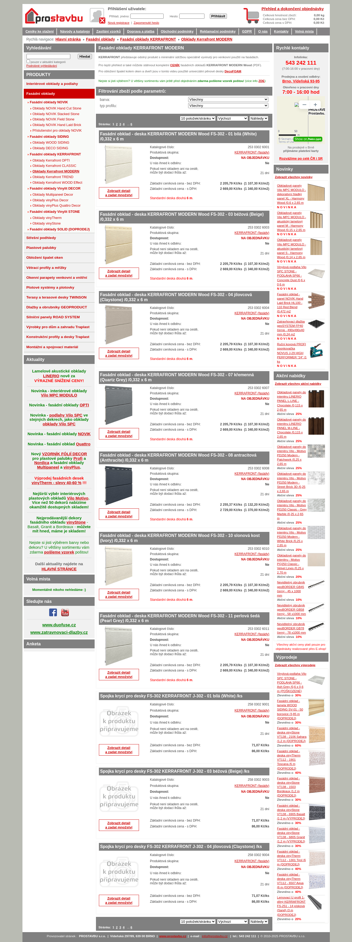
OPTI (84, 405)
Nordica (41, 462)
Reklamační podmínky (218, 31)
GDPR (247, 31)
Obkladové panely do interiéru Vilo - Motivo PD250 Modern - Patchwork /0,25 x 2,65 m (291, 455)
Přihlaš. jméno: (119, 16)
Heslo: (174, 16)
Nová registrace (119, 22)
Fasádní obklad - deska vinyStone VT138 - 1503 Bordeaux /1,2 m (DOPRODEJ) (288, 787)
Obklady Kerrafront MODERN (206, 39)
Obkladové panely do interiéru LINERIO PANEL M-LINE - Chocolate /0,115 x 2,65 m (291, 428)
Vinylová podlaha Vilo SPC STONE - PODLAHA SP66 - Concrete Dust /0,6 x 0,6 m (292, 275)
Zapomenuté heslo (146, 22)
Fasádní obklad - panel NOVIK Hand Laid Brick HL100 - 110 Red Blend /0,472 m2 (290, 303)
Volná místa (304, 31)
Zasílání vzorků (108, 31)
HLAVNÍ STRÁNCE (58, 569)
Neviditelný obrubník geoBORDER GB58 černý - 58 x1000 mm (291, 609)
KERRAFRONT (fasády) (252, 152)
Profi (78, 458)
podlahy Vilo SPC (66, 415)
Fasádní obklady (100, 39)
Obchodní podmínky (177, 31)
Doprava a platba (140, 31)
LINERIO (51, 376)
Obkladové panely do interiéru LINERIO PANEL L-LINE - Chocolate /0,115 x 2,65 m (291, 401)
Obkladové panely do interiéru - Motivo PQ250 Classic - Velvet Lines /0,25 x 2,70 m (291, 564)
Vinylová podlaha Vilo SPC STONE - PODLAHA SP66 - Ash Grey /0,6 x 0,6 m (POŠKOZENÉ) (292, 682)
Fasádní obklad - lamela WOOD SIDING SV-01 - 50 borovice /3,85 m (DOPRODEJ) (290, 709)
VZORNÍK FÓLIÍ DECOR (64, 454)
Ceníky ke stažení (40, 31)
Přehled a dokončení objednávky (293, 8)
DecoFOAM (233, 71)
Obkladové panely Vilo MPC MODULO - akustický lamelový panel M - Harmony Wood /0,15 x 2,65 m (291, 221)
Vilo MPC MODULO (59, 395)
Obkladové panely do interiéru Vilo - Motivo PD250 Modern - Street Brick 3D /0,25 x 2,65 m (291, 482)
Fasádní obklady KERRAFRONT (148, 39)
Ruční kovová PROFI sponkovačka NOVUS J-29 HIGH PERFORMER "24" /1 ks (292, 353)
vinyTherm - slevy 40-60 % (56, 482)
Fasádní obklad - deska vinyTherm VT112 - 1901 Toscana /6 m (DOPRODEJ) (289, 759)
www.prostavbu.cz (172, 936)
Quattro (83, 444)
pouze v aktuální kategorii (48, 62)
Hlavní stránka (68, 39)
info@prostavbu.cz (215, 936)
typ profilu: (108, 106)
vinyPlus (72, 467)
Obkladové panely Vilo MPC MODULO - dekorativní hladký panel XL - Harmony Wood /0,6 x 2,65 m (291, 194)
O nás (263, 31)
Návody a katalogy (75, 31)
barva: (105, 99)
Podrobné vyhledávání (41, 65)
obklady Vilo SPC (59, 424)
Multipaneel (48, 467)
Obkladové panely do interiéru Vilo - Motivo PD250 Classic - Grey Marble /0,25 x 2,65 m (292, 509)
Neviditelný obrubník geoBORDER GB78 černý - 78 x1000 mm (291, 628)
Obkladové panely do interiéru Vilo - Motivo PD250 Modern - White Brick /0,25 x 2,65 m (291, 537)
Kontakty (281, 31)
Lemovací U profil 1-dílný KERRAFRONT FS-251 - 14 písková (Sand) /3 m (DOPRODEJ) (291, 906)
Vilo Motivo (77, 498)
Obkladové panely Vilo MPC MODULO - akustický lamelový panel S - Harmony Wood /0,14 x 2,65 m (291, 248)
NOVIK (84, 433)
